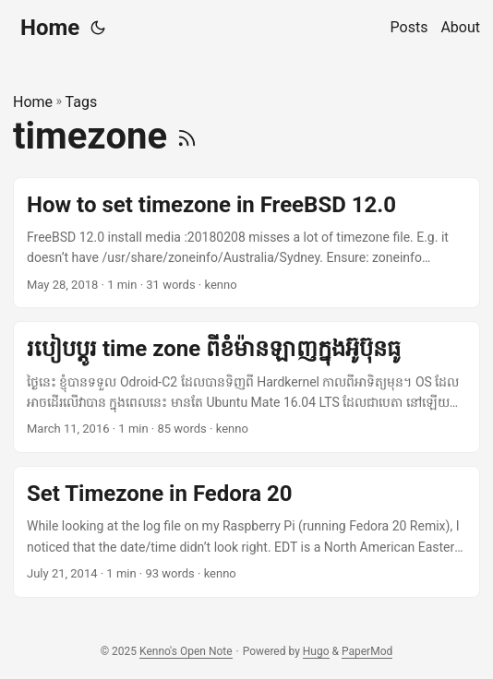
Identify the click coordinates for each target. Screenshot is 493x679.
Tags (82, 102)
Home (49, 28)
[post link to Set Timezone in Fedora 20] (246, 532)
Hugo (316, 651)
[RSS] (187, 136)
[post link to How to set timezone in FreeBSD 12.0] (246, 243)
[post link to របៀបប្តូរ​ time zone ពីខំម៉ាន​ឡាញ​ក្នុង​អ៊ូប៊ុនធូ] (246, 387)
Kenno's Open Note (186, 651)
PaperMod (367, 651)
